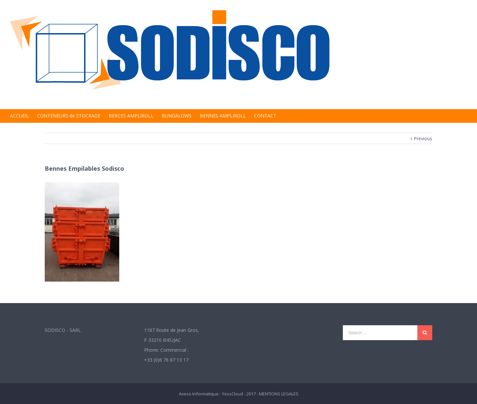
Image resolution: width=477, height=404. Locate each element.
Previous (423, 138)
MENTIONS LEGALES (278, 394)
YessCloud (232, 394)
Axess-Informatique (199, 394)
